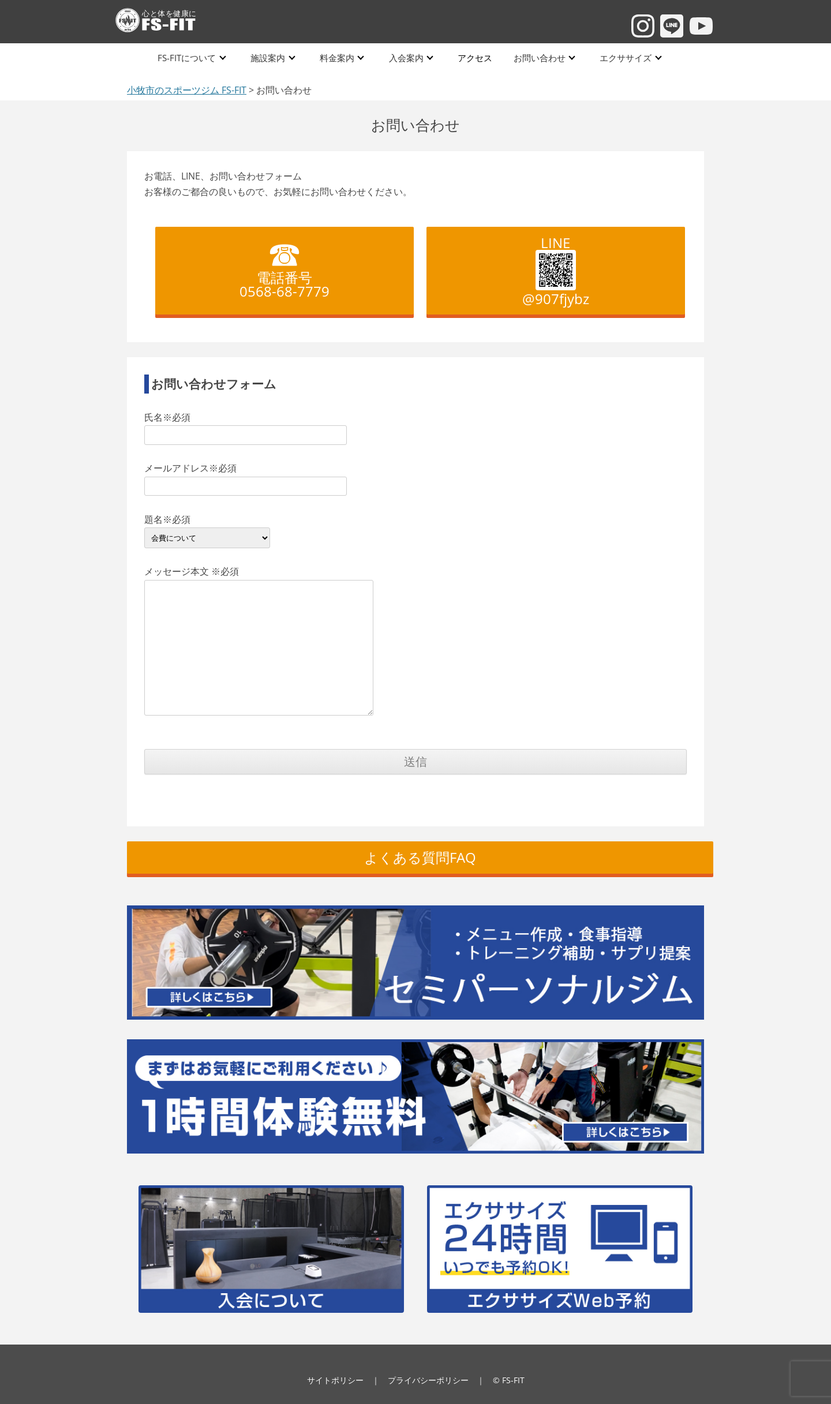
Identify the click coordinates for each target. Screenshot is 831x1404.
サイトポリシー (335, 1380)
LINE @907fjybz (555, 270)
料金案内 (337, 57)
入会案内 (405, 57)
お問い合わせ (537, 57)
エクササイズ (623, 57)
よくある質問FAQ (420, 857)
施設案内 (268, 57)
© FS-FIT (509, 1380)
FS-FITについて (188, 57)
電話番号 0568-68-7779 (284, 265)
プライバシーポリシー (428, 1380)
